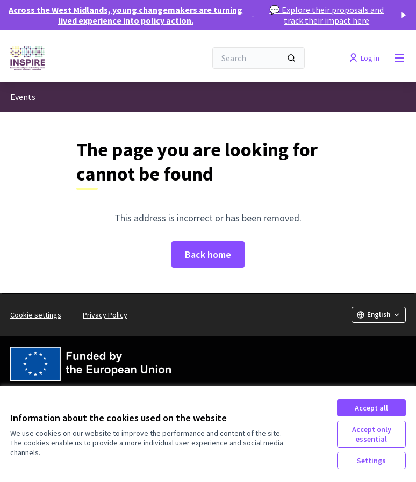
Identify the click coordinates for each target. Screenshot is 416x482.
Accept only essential (371, 434)
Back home (208, 254)
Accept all (371, 408)
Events (22, 96)
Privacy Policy (105, 315)
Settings (371, 460)
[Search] (258, 58)
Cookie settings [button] (35, 315)
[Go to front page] (81, 58)
